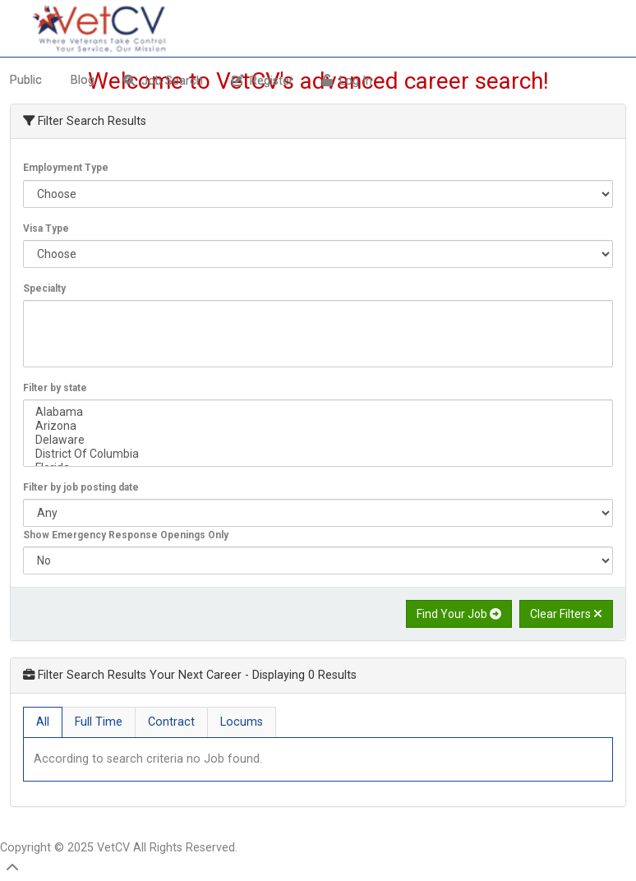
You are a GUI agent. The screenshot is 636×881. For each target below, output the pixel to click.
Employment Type (65, 167)
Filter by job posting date (81, 487)
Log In (347, 81)
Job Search (163, 81)
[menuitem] (84, 80)
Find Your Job (459, 613)
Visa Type (46, 228)
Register (262, 81)
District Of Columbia (318, 454)
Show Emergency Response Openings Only (125, 535)
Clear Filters (566, 613)
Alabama (318, 412)
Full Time (98, 722)
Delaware (318, 440)
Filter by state (55, 388)
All (42, 722)
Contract (171, 722)
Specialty (44, 288)
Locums (241, 722)
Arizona (318, 426)
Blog (82, 80)
